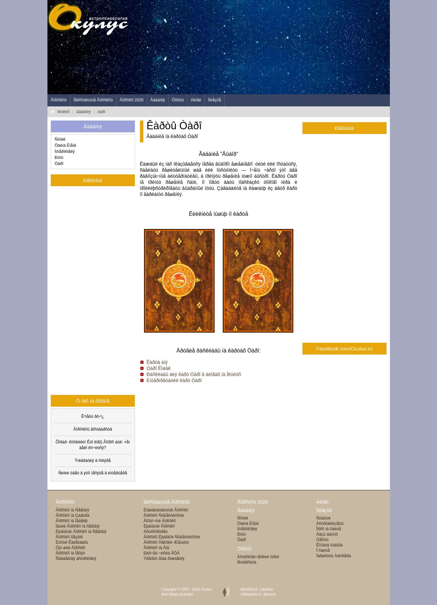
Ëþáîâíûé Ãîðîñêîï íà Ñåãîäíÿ (81, 531)
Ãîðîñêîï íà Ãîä (156, 547)
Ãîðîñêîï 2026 (132, 100)
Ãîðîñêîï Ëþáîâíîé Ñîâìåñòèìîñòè (172, 537)
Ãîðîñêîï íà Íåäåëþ (72, 520)
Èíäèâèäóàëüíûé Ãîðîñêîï (166, 510)
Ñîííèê (60, 139)
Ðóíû (59, 157)
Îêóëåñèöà (246, 562)
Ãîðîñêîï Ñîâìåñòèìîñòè (164, 515)
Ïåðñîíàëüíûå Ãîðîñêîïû (93, 100)
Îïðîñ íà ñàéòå (328, 529)
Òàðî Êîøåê (159, 368)
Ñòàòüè (323, 518)
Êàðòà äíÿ (157, 362)
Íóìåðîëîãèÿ (65, 151)
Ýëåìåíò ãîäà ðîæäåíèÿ (164, 558)
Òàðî (59, 163)
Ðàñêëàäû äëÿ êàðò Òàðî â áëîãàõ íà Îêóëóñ (194, 374)
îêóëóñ (64, 111)
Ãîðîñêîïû (59, 100)
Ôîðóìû (178, 100)
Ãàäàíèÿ (157, 100)
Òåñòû (322, 539)
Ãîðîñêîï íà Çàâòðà (72, 515)
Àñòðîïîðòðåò (156, 531)
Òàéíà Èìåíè (65, 145)
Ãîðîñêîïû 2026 (252, 502)
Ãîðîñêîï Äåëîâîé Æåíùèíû (166, 542)
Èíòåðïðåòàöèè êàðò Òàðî (174, 380)
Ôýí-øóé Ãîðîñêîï (70, 547)
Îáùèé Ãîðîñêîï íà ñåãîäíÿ (78, 526)
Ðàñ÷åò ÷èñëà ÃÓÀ (162, 553)
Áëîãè (196, 100)
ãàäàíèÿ (83, 111)
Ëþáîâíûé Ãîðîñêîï (159, 526)
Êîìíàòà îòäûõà (329, 545)
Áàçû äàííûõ (327, 534)
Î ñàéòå (323, 550)
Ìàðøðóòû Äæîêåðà (333, 555)
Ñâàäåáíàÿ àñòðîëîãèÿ (76, 558)
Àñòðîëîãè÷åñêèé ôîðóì (258, 556)
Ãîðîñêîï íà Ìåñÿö (70, 553)
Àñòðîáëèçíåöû (329, 523)
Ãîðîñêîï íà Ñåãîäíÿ (72, 510)
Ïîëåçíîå (214, 100)
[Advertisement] (267, 47)
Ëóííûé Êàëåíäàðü (72, 542)
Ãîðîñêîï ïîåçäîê (69, 537)
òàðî (101, 111)
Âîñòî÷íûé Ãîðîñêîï (160, 520)
